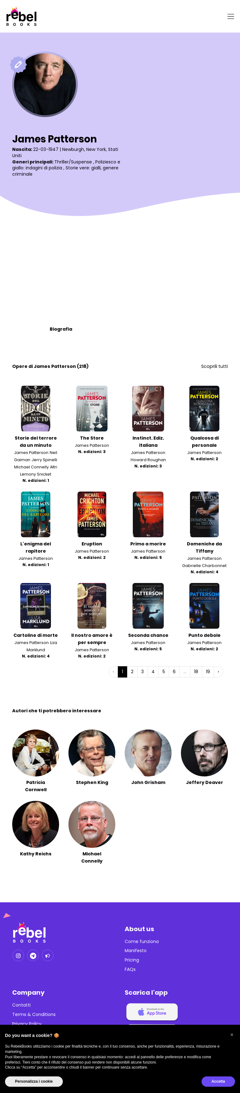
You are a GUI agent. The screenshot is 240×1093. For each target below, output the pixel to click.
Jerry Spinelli (44, 459)
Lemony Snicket (35, 474)
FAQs (130, 969)
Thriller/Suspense (73, 162)
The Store (92, 438)
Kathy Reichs (36, 854)
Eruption (92, 544)
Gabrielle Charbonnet (204, 565)
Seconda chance (148, 635)
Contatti (21, 1005)
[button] (232, 1035)
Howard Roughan (148, 459)
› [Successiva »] (218, 672)
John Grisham (148, 782)
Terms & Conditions (34, 1015)
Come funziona (142, 942)
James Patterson (31, 452)
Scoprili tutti (214, 366)
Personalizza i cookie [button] (34, 1081)
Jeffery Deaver (204, 782)
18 (196, 672)
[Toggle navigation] (229, 16)
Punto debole (204, 635)
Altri (53, 467)
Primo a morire (148, 544)
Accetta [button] (218, 1081)
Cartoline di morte (35, 635)
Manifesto (136, 951)
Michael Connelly (31, 467)
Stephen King (92, 782)
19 (208, 672)
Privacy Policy (27, 1024)
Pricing (132, 960)
